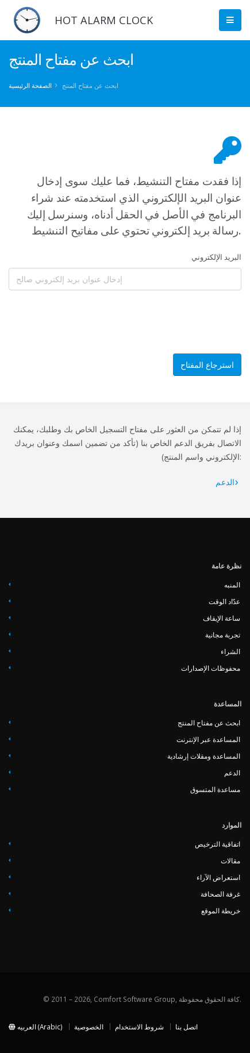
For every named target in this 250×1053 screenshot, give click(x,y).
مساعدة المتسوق (215, 789)
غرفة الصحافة (220, 893)
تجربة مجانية (222, 634)
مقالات (230, 860)
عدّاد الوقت (224, 601)
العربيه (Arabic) (36, 1026)
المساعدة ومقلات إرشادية (203, 755)
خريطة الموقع (220, 910)
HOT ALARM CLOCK (104, 20)
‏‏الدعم (225, 481)
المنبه (232, 584)
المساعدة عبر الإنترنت (208, 739)
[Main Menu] (230, 20)
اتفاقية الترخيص (217, 843)
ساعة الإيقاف (221, 617)
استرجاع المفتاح (207, 364)
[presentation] (96, 321)
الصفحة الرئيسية (30, 85)
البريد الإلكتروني (216, 257)
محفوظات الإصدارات (210, 667)
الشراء (230, 651)
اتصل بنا (186, 1026)
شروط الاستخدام (139, 1026)
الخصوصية (88, 1026)
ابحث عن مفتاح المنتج (209, 722)
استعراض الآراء (218, 877)
